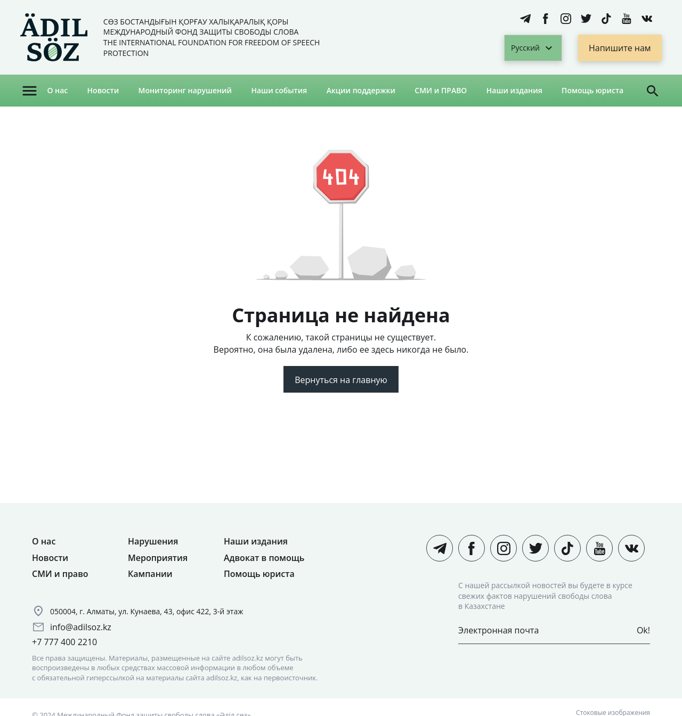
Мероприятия (158, 558)
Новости (103, 90)
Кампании (150, 574)
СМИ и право (60, 574)
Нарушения (153, 541)
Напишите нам (620, 48)
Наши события (279, 90)
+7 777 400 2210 (64, 642)
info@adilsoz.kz (80, 627)
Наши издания (514, 90)
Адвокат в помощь (264, 558)
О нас (57, 90)
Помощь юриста (592, 90)
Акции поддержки (361, 90)
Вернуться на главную (341, 380)
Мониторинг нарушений (185, 90)
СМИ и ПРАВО (441, 90)
